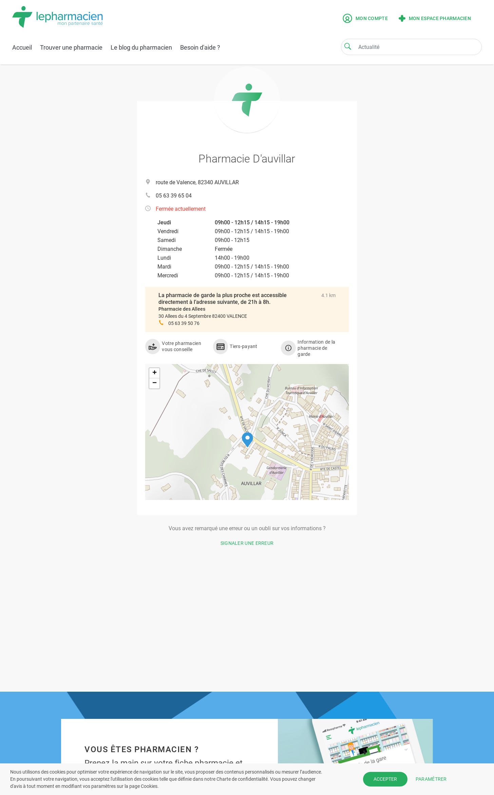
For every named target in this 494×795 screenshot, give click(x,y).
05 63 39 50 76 (184, 323)
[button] (247, 440)
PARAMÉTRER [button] (431, 779)
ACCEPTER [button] (385, 779)
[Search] (347, 46)
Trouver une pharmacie (71, 47)
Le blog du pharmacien (141, 47)
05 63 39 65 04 (174, 195)
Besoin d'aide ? (200, 47)
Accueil (22, 47)
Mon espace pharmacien (435, 18)
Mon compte (365, 18)
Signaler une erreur (247, 543)
